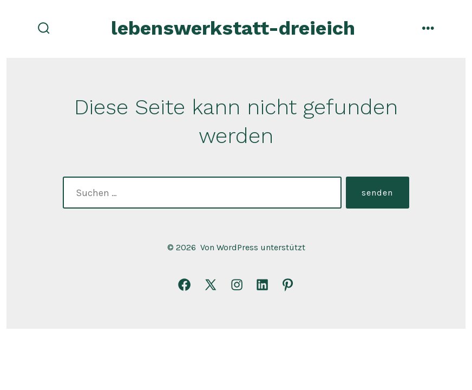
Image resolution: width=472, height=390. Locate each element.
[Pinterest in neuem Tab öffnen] (287, 284)
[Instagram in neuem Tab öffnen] (236, 284)
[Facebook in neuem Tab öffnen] (184, 284)
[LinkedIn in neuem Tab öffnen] (262, 284)
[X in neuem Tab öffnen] (210, 284)
